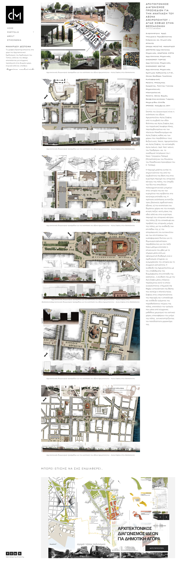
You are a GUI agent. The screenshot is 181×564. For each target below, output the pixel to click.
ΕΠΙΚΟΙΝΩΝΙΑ (14, 40)
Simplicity (20, 557)
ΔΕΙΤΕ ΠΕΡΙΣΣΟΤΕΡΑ (157, 548)
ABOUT (11, 36)
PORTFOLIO (13, 32)
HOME (10, 28)
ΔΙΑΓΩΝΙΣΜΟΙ (157, 28)
